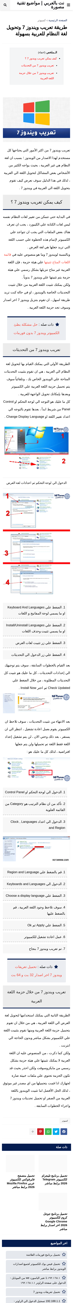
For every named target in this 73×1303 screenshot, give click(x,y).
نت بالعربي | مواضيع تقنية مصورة (40, 4)
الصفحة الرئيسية (57, 20)
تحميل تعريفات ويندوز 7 (46, 1291)
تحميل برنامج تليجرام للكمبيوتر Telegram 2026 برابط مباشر (54, 1179)
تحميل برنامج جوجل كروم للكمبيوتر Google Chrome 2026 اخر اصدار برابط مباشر (53, 1221)
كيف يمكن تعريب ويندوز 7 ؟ (41, 58)
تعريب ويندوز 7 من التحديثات (37, 65)
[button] (68, 5)
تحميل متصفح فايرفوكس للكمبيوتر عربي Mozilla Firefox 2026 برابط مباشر (20, 1181)
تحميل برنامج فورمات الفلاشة (43, 1254)
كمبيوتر (42, 20)
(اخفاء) (42, 52)
